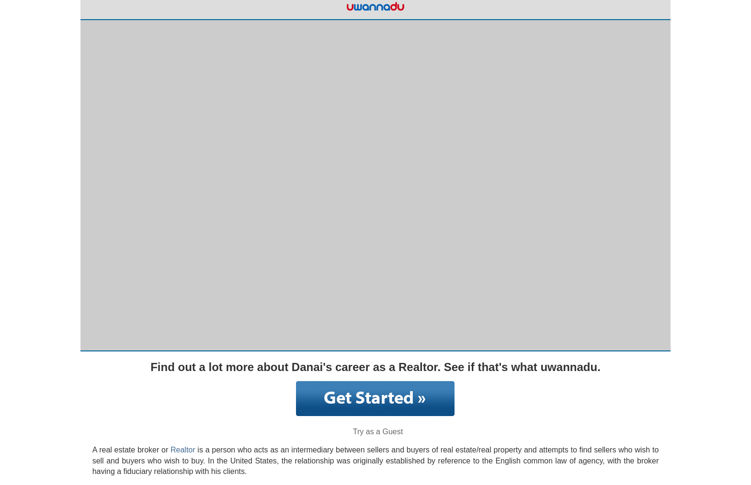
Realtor (183, 450)
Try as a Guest (378, 432)
